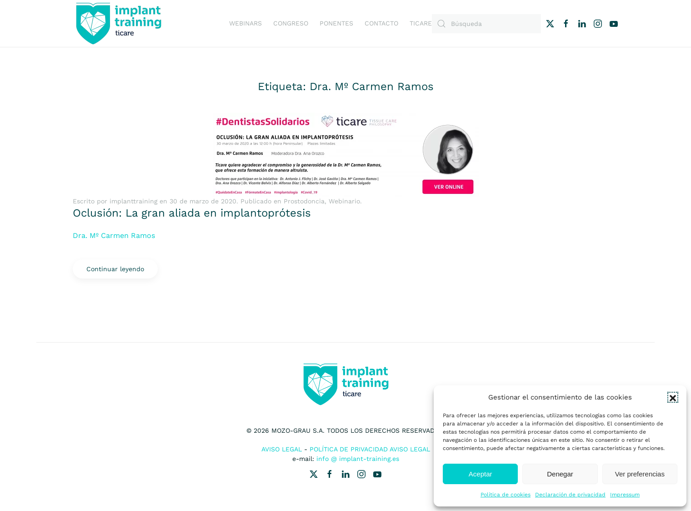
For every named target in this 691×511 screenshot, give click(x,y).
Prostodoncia (304, 201)
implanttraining (133, 201)
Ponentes (336, 23)
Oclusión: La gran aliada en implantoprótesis (192, 213)
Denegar (560, 474)
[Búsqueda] (486, 23)
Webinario (344, 201)
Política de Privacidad (349, 449)
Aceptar (480, 474)
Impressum (625, 494)
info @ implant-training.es (357, 458)
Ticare (421, 23)
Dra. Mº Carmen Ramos (114, 235)
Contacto (381, 23)
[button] (672, 397)
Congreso (290, 23)
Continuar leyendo (115, 269)
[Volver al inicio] (118, 23)
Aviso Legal (281, 449)
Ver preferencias (640, 474)
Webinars (245, 23)
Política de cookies (506, 494)
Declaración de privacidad (570, 494)
